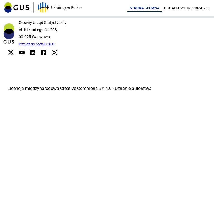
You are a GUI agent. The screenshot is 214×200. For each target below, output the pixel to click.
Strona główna (145, 8)
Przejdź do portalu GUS (36, 44)
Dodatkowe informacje (186, 8)
